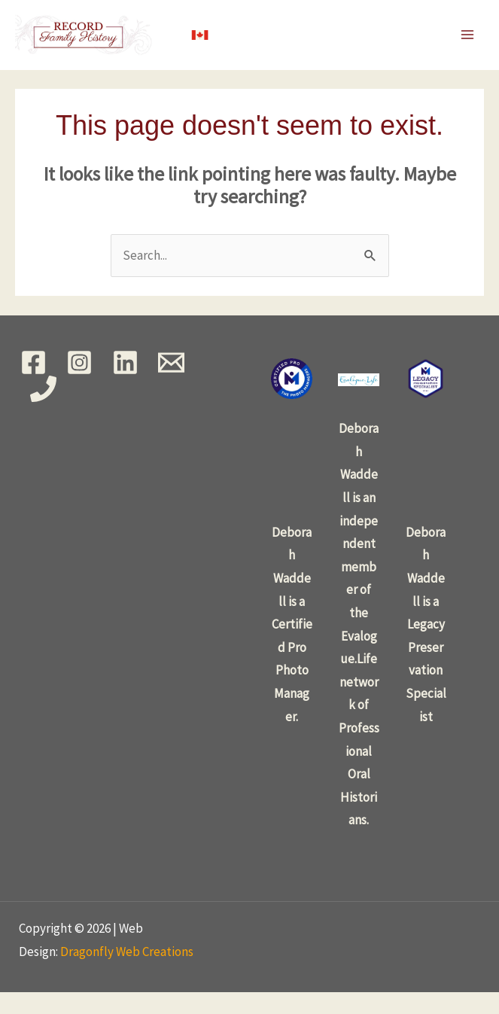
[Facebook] (33, 383)
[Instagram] (79, 383)
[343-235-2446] (43, 410)
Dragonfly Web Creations (126, 972)
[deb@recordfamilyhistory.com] (171, 383)
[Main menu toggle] (467, 45)
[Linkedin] (125, 383)
